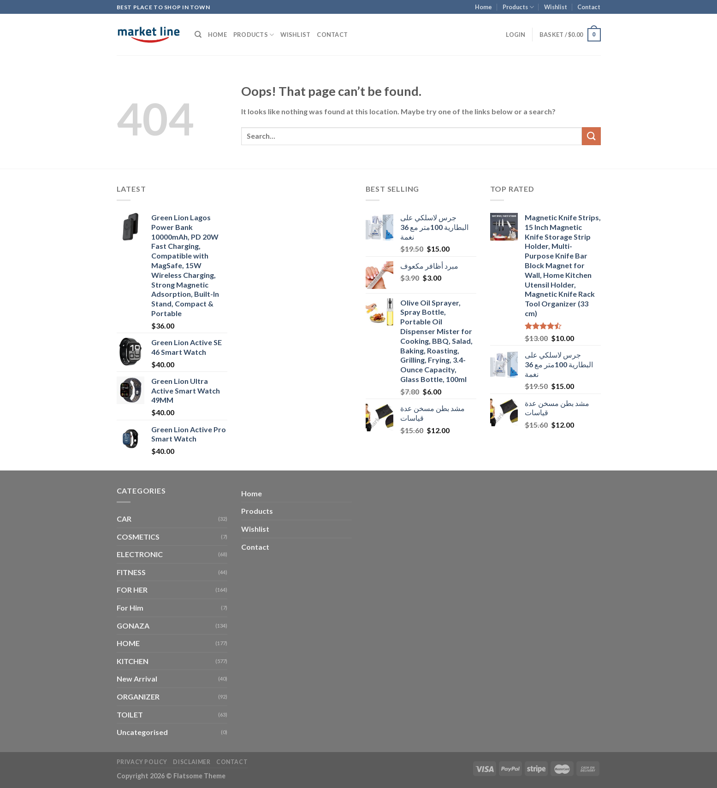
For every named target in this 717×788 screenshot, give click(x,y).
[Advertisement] (296, 321)
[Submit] (591, 136)
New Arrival (137, 678)
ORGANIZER (138, 696)
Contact (588, 7)
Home (483, 7)
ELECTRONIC (140, 554)
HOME (128, 643)
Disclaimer (191, 762)
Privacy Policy (142, 762)
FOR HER (132, 589)
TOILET (130, 714)
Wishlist (555, 7)
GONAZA (133, 625)
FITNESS (131, 572)
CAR (124, 518)
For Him (130, 607)
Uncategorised (142, 732)
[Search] (198, 34)
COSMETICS (138, 536)
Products (518, 7)
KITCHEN (132, 661)
